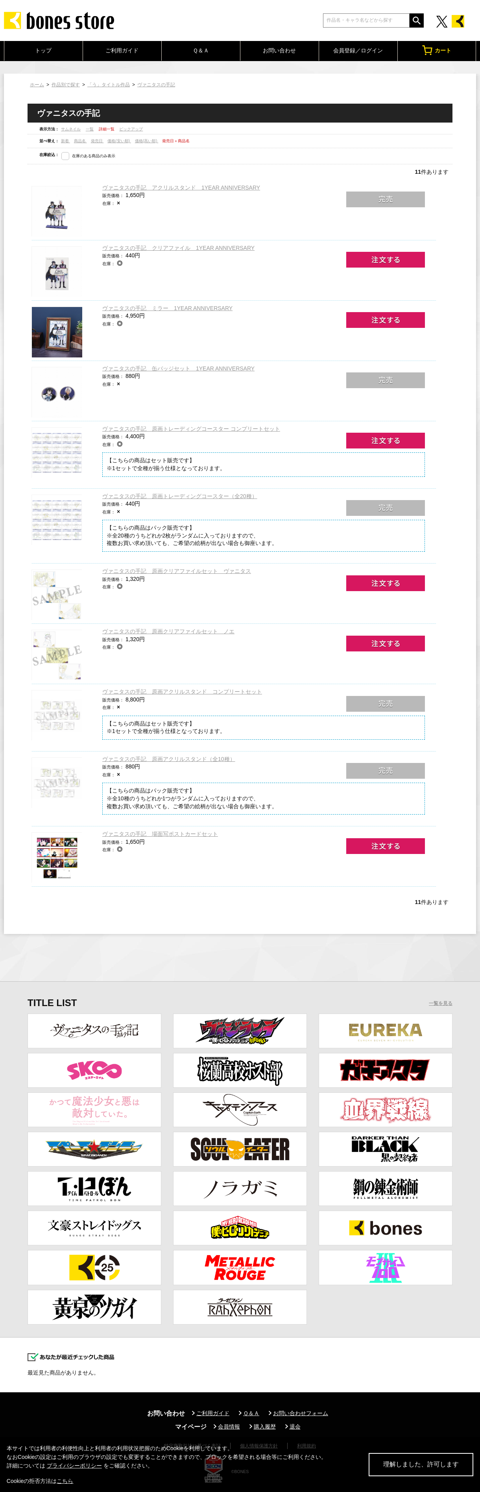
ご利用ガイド (121, 50)
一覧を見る (440, 1003)
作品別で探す (66, 84)
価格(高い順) (146, 141)
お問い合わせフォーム (300, 1413)
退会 (295, 1426)
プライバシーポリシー (74, 1465)
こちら (65, 1481)
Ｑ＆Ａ (201, 50)
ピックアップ (131, 129)
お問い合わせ (279, 50)
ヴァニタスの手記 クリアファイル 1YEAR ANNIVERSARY (178, 248)
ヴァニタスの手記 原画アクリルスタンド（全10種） (168, 759)
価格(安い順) (119, 141)
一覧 (90, 129)
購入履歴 (265, 1426)
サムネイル (71, 129)
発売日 (97, 141)
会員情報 (229, 1426)
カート (436, 50)
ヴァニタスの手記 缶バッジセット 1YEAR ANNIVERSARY (178, 368)
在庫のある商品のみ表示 (93, 156)
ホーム (37, 84)
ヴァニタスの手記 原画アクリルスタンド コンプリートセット (182, 691)
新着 (65, 141)
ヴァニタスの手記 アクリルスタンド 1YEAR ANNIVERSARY (181, 187)
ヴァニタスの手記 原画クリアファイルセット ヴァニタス (176, 571)
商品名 (80, 141)
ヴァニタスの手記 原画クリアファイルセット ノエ (168, 631)
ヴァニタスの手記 (156, 84)
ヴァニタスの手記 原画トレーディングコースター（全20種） (179, 496)
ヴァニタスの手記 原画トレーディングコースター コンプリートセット (191, 429)
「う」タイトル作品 (108, 84)
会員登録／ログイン (358, 50)
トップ (43, 50)
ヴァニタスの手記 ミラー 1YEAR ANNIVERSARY (167, 308)
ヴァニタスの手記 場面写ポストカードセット (160, 834)
